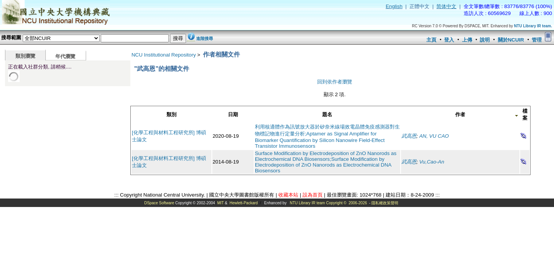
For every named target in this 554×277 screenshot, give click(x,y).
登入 (449, 40)
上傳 (467, 40)
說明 (485, 40)
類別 (171, 114)
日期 (233, 114)
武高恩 (408, 136)
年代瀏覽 (65, 56)
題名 (327, 114)
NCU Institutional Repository (163, 55)
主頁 (431, 40)
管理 (537, 40)
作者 (460, 114)
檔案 (524, 114)
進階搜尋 (204, 38)
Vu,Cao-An (431, 162)
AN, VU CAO (434, 136)
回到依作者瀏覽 (334, 82)
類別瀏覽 (25, 56)
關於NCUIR (511, 40)
